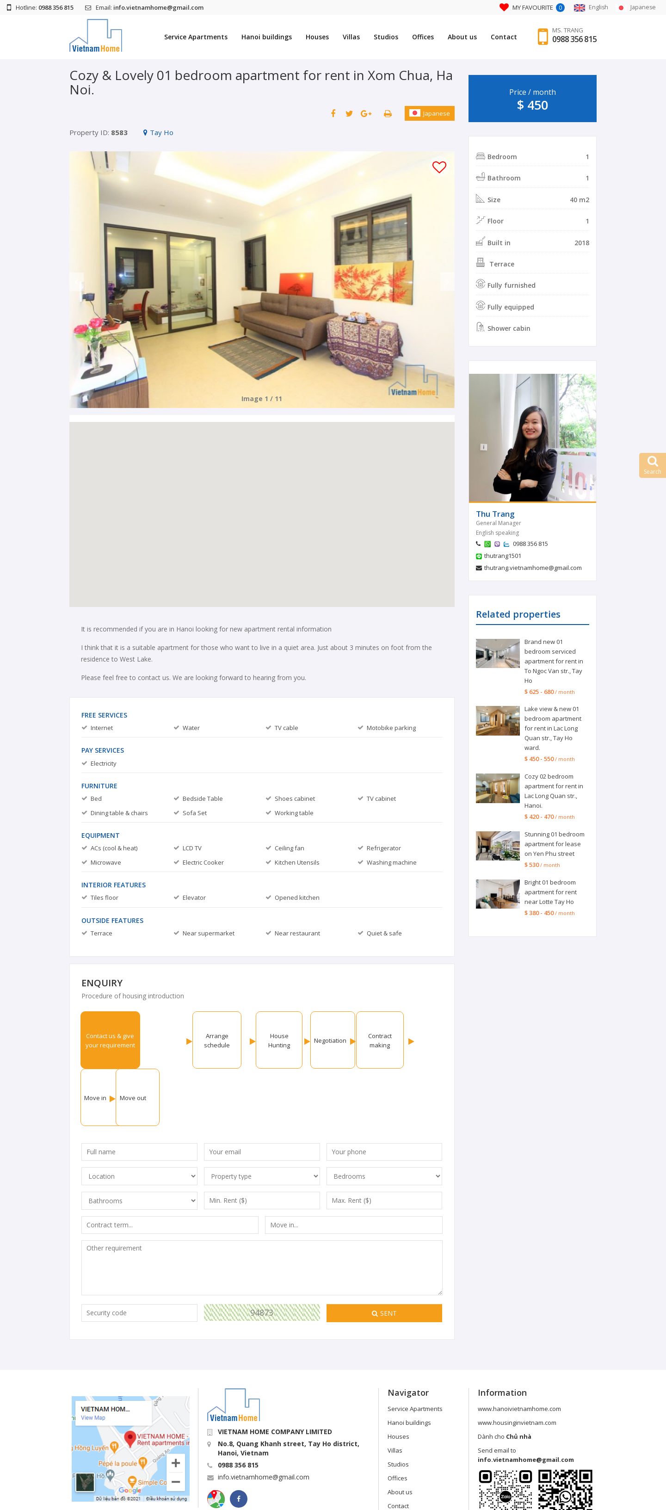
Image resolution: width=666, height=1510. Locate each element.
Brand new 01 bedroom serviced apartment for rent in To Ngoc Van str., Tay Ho (553, 661)
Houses (316, 36)
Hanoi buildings (265, 36)
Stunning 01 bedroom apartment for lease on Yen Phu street (554, 844)
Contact (503, 36)
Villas (350, 36)
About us (461, 36)
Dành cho (504, 1379)
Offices (422, 36)
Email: (144, 7)
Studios (385, 36)
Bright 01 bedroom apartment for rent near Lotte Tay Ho (550, 892)
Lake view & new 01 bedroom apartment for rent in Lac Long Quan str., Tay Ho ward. (552, 728)
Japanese (429, 113)
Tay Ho (158, 132)
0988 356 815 (574, 39)
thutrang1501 (502, 555)
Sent (384, 1255)
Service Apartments (195, 36)
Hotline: (40, 7)
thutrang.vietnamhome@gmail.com (533, 567)
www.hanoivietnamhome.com (519, 1351)
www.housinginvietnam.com (517, 1365)
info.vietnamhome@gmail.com (263, 1419)
